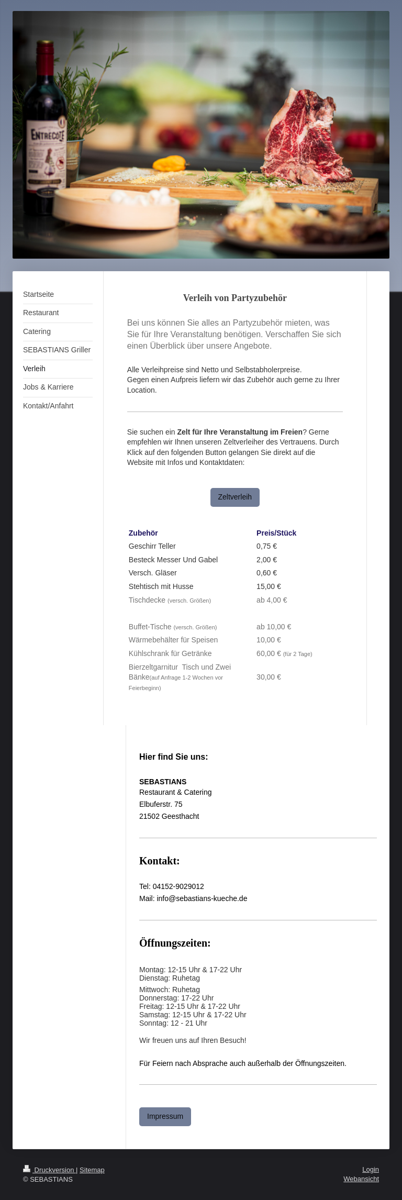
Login (370, 1169)
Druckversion (49, 1170)
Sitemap (92, 1170)
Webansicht (361, 1179)
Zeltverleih (235, 497)
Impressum (165, 1116)
